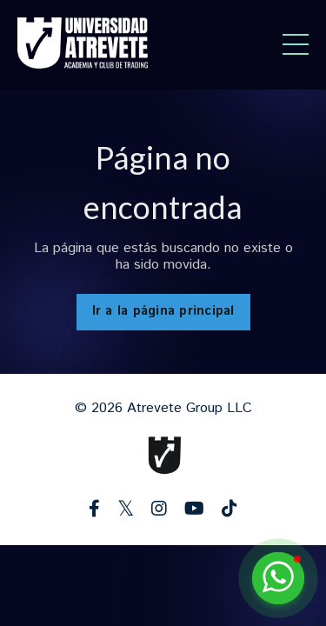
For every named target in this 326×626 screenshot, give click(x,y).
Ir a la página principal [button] (163, 311)
